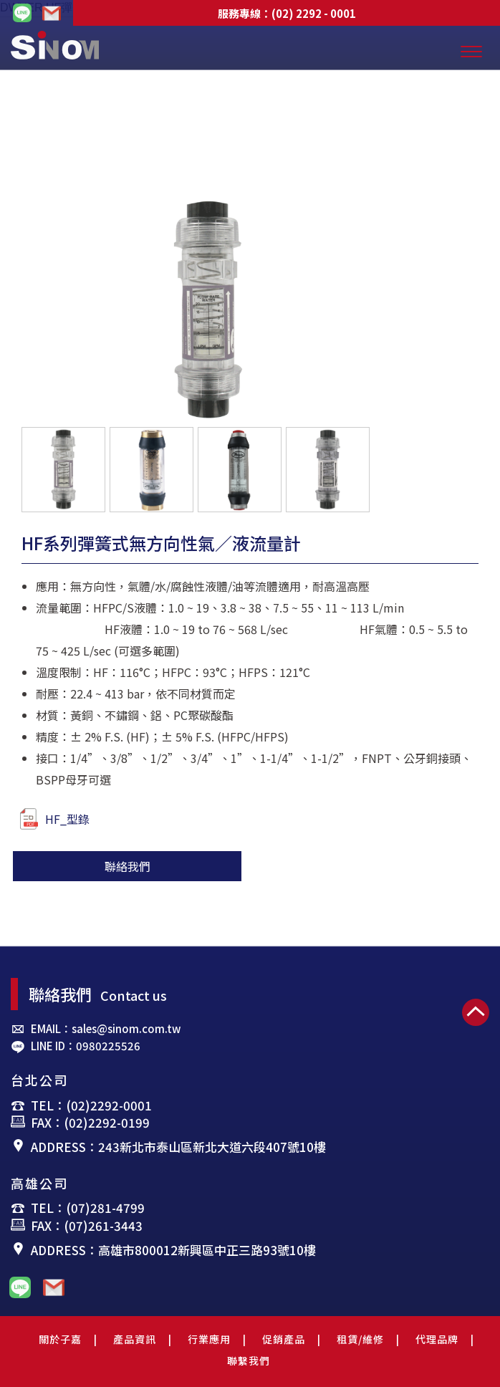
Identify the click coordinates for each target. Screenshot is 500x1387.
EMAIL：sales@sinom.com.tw (106, 1028)
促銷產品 (283, 1339)
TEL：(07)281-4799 (88, 1207)
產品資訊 (134, 1339)
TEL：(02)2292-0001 (91, 1105)
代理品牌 (436, 1339)
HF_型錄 (54, 819)
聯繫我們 (248, 1360)
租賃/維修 (360, 1339)
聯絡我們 (127, 866)
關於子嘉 (60, 1339)
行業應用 (209, 1339)
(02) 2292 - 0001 (313, 13)
